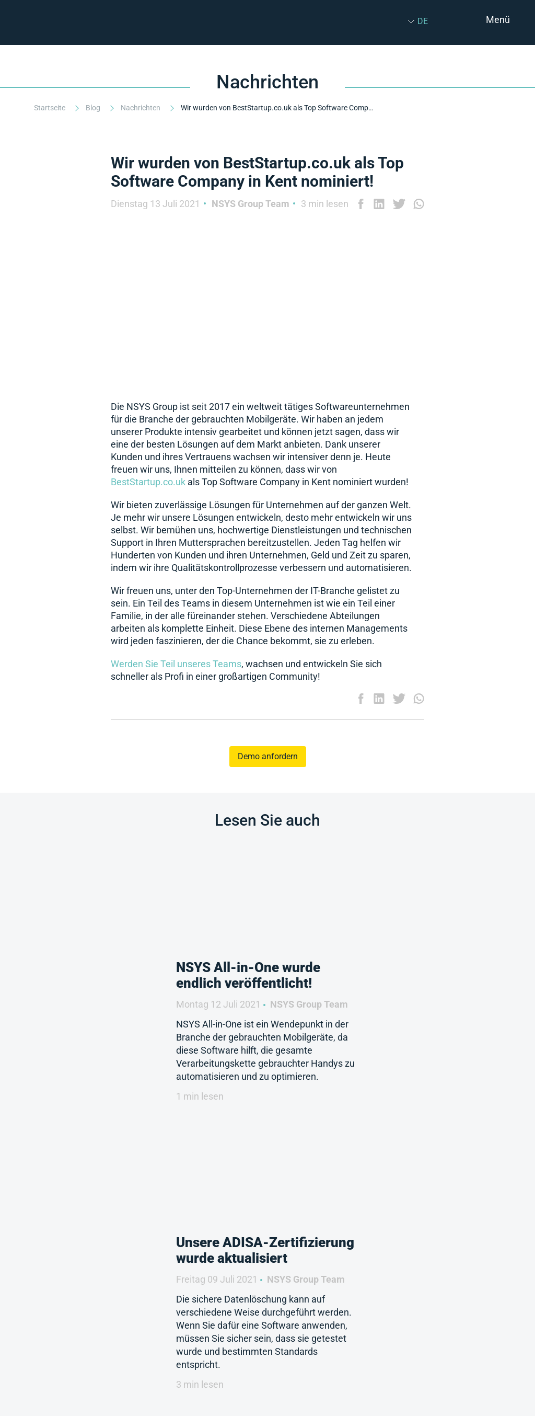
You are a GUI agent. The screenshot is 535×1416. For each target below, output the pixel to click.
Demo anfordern (268, 756)
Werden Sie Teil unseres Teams (176, 663)
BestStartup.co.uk (148, 481)
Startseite (50, 108)
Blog (94, 108)
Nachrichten (141, 108)
